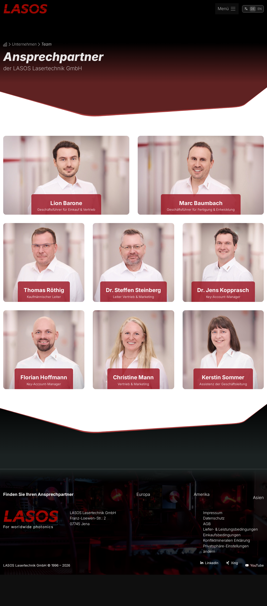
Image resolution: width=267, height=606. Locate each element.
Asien (258, 497)
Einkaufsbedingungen (222, 535)
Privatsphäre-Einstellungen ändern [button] (226, 549)
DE (253, 9)
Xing (234, 563)
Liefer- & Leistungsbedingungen (230, 529)
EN (260, 9)
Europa (143, 494)
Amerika (202, 494)
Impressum (212, 513)
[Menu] (227, 9)
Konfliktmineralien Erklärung (226, 540)
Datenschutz (214, 518)
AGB (207, 524)
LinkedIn (211, 563)
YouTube (257, 565)
